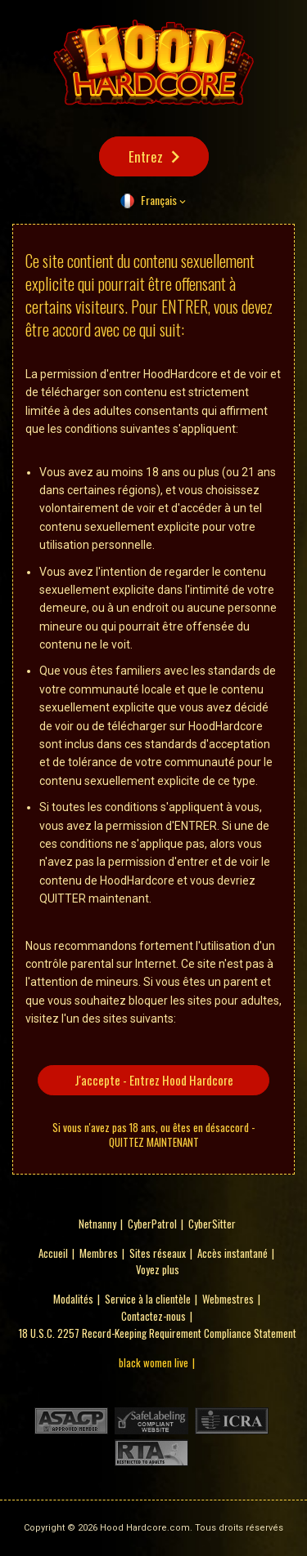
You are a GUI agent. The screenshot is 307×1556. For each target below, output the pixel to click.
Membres (98, 1253)
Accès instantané (232, 1253)
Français (159, 199)
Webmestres (228, 1299)
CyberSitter (212, 1223)
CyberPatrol (152, 1223)
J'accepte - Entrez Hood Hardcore (153, 1080)
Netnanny (97, 1223)
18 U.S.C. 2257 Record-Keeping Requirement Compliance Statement (157, 1333)
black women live (153, 1362)
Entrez (146, 156)
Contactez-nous (153, 1316)
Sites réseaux (157, 1253)
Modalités (73, 1299)
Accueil (53, 1253)
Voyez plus (157, 1269)
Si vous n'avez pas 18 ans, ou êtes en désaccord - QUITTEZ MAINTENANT (153, 1134)
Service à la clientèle (148, 1299)
